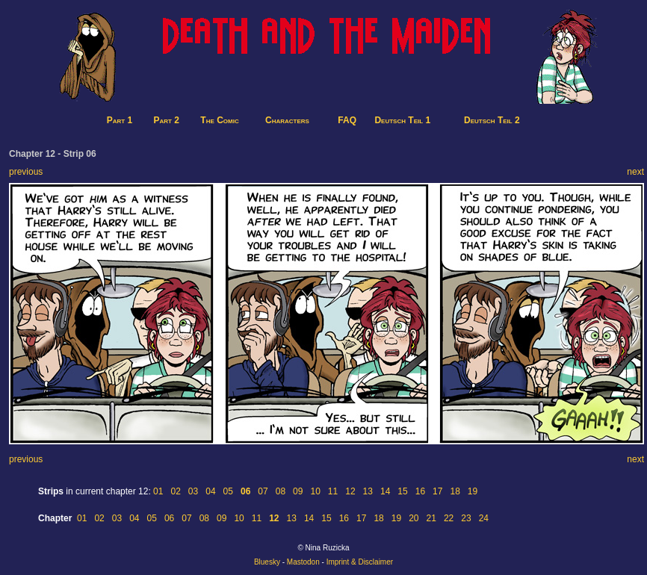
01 (158, 491)
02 (175, 491)
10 (315, 491)
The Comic (219, 120)
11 (333, 491)
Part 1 (119, 120)
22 (448, 518)
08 (280, 491)
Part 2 (166, 120)
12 (350, 491)
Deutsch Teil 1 (402, 120)
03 (193, 491)
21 (431, 518)
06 (169, 518)
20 (413, 518)
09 (298, 491)
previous (26, 172)
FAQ (347, 120)
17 (437, 491)
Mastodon (303, 562)
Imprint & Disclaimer (359, 562)
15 (402, 491)
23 (466, 518)
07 (262, 491)
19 (472, 491)
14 (385, 491)
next (635, 172)
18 (454, 491)
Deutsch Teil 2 (492, 120)
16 (420, 491)
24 (484, 518)
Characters (287, 120)
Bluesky (267, 562)
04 (210, 491)
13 (368, 491)
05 (228, 491)
